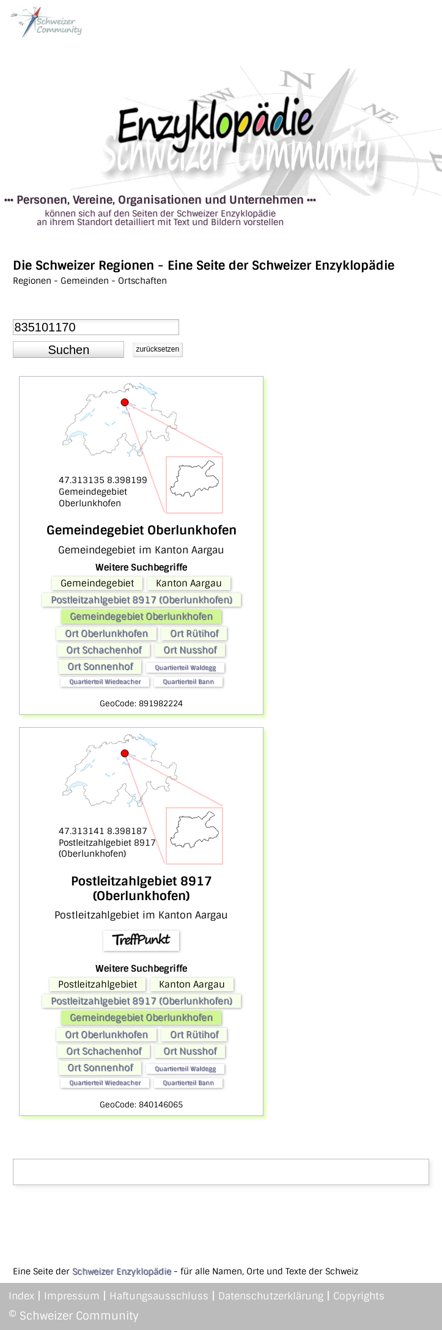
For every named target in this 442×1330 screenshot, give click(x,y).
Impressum (72, 1296)
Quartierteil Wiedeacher (105, 681)
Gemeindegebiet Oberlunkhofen (141, 616)
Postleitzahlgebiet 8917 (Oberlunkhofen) (141, 600)
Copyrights (359, 1296)
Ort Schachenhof (103, 650)
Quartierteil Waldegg (185, 667)
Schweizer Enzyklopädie (121, 1271)
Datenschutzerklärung (270, 1296)
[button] (68, 349)
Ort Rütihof (194, 633)
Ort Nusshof (189, 650)
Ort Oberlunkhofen (106, 633)
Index (21, 1296)
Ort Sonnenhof (100, 666)
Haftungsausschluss (158, 1296)
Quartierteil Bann (188, 681)
